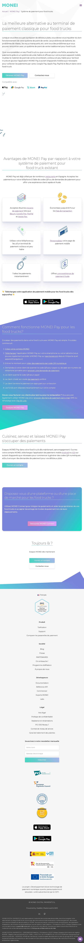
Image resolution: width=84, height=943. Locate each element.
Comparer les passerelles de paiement (42, 635)
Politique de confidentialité (42, 717)
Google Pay (21, 214)
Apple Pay (22, 217)
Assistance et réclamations (42, 721)
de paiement (33, 379)
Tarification (42, 627)
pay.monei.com (51, 356)
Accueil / (5, 12)
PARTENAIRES (42, 657)
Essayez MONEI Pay (15, 408)
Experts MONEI (42, 695)
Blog (42, 649)
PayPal (30, 214)
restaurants (50, 177)
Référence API (42, 687)
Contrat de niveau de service (42, 729)
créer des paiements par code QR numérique (46, 363)
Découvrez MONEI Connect (42, 524)
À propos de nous (42, 669)
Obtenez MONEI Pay (15, 75)
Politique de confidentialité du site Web (44, 928)
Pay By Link (21, 401)
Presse (42, 653)
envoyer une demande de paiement (44, 371)
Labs (42, 699)
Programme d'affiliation (42, 665)
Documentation (42, 683)
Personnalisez (56, 241)
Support (42, 631)
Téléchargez (10, 353)
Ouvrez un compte (15, 465)
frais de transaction (64, 211)
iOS (73, 453)
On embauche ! (42, 661)
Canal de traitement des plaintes (42, 733)
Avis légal (42, 713)
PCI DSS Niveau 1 (42, 725)
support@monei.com (23, 926)
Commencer (42, 691)
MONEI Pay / (15, 12)
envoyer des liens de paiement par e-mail (52, 398)
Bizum (13, 214)
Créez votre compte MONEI (17, 349)
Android (65, 453)
